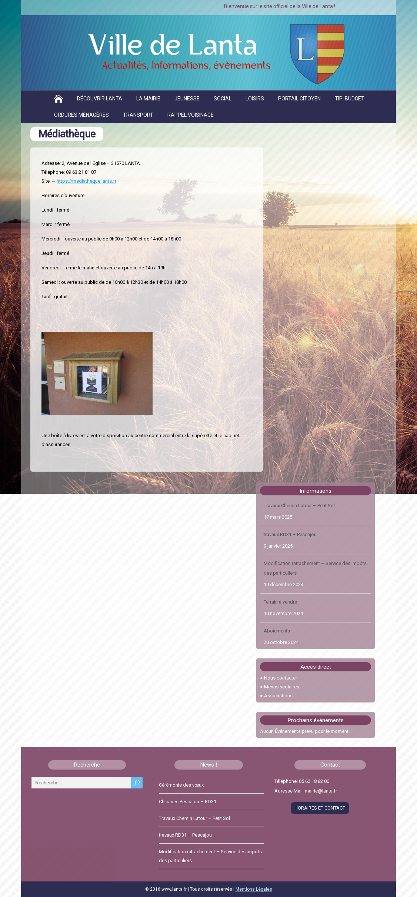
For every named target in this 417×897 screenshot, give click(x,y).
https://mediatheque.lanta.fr (86, 181)
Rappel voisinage (190, 115)
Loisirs (255, 99)
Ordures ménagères (81, 115)
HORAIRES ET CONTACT (319, 808)
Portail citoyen (299, 99)
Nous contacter (280, 678)
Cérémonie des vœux (181, 785)
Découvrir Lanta (99, 99)
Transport (138, 115)
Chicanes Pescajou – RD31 (187, 801)
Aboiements (277, 631)
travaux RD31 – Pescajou (290, 534)
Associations (278, 695)
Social (222, 99)
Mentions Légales (254, 889)
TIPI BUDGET (349, 99)
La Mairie (148, 99)
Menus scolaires (281, 687)
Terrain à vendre (280, 602)
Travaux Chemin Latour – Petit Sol (299, 505)
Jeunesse (187, 99)
